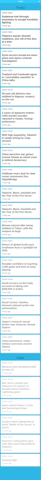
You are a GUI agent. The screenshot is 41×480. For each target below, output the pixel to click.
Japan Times (7, 13)
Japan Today (7, 90)
